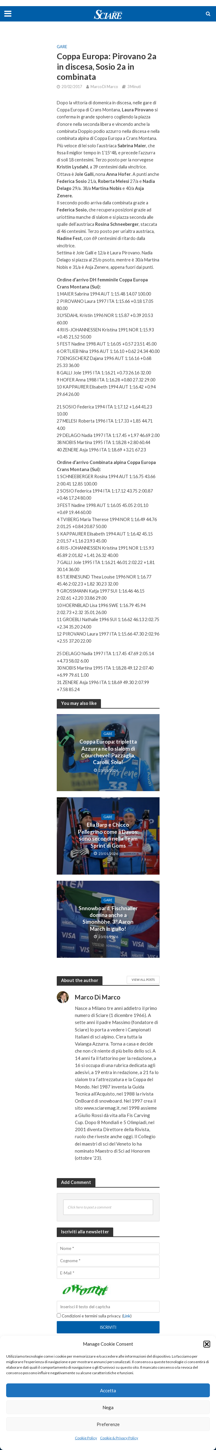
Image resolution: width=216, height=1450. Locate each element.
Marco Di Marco (104, 86)
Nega (108, 1407)
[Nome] (108, 1248)
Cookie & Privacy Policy (119, 1438)
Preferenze (108, 1424)
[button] (207, 1344)
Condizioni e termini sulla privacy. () (94, 1315)
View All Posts (143, 979)
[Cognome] (108, 1260)
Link (126, 1315)
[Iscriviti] (108, 1327)
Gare (62, 46)
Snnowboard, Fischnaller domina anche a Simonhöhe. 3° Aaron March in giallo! (108, 918)
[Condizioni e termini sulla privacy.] (59, 1315)
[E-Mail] (108, 1273)
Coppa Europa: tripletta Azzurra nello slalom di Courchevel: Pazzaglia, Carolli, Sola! (108, 751)
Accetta (108, 1390)
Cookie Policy (86, 1438)
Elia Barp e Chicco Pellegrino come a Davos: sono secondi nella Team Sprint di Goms (108, 835)
